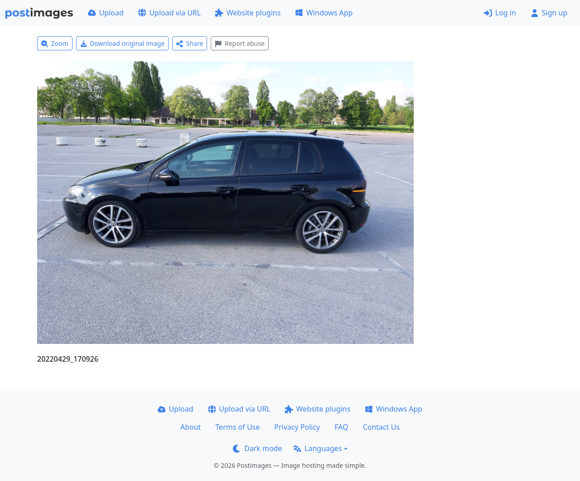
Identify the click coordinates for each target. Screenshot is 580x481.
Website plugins (247, 13)
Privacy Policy (297, 427)
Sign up (549, 13)
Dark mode (257, 448)
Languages (317, 448)
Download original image (122, 43)
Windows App (324, 13)
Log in (500, 13)
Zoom (54, 43)
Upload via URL (169, 13)
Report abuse (239, 43)
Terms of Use (237, 427)
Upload (106, 13)
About (190, 427)
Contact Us (381, 427)
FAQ (341, 427)
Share (189, 43)
